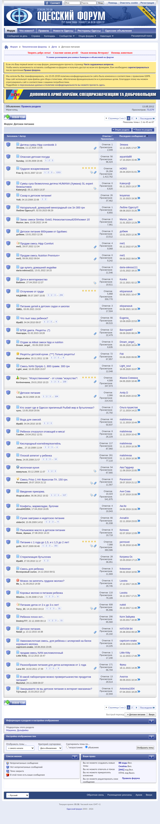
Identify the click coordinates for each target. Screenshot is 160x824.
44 (111, 419)
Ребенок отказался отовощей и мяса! (42, 431)
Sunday (20, 161)
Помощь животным (121, 52)
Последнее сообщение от (133, 136)
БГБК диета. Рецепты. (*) (35, 330)
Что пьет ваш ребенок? (34, 318)
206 (111, 616)
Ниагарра (21, 333)
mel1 (18, 246)
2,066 (110, 395)
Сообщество (65, 36)
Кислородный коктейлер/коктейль (40, 443)
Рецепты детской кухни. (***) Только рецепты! (47, 354)
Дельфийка (23, 730)
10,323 (109, 494)
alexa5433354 (23, 509)
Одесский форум (74, 809)
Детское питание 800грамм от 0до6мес (43, 231)
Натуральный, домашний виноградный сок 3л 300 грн (52, 207)
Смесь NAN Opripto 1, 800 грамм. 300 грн (45, 366)
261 (111, 455)
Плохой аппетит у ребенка (36, 455)
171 (111, 664)
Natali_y (20, 632)
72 (111, 354)
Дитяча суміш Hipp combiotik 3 (38, 144)
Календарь (49, 36)
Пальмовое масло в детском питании (42, 530)
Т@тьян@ (21, 691)
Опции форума (86, 36)
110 (111, 592)
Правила (44, 30)
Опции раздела (122, 130)
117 (111, 443)
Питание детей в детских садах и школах (45, 306)
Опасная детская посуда (35, 156)
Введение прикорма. (32, 491)
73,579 (150, 109)
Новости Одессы (63, 30)
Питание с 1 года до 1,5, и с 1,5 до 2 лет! (44, 542)
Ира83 (19, 322)
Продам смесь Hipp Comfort (37, 243)
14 (56, 459)
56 (111, 156)
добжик (20, 234)
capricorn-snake (24, 647)
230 (64, 381)
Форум (11, 30)
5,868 (110, 294)
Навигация (105, 36)
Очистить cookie (129, 3)
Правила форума (131, 778)
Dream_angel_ (23, 345)
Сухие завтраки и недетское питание (42, 518)
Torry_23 (20, 609)
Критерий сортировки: (49, 744)
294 (61, 295)
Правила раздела (31, 106)
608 (111, 604)
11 (61, 620)
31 (59, 608)
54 (111, 467)
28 (111, 556)
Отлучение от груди (32, 291)
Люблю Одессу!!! (25, 210)
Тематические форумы (34, 46)
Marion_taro (22, 222)
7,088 (110, 544)
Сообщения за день (17, 36)
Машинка (11, 730)
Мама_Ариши (23, 533)
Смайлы (123, 766)
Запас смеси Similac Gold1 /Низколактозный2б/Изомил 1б (55, 219)
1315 (58, 172)
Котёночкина (23, 382)
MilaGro (20, 597)
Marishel (20, 683)
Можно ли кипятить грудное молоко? (42, 580)
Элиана (20, 147)
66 (111, 318)
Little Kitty (21, 656)
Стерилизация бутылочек (35, 556)
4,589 (110, 380)
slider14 (20, 522)
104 (56, 396)
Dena (19, 459)
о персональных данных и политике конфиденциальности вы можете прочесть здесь (61, 85)
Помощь (112, 3)
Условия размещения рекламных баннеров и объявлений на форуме (80, 57)
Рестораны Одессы (89, 30)
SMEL (19, 309)
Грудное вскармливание (34, 168)
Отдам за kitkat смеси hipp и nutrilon (41, 342)
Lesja (19, 397)
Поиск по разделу (143, 130)
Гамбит (20, 434)
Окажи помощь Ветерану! (94, 52)
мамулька (21, 471)
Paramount (22, 482)
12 (111, 330)
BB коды (123, 762)
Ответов (106, 136)
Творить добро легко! (39, 52)
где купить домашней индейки (38, 267)
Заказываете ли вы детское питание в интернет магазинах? (56, 688)
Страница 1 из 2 (117, 118)
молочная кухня (29, 467)
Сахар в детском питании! (36, 195)
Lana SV (20, 669)
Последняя (147, 118)
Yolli (18, 199)
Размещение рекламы (119, 794)
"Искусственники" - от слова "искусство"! (53, 378)
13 (111, 676)
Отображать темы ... (16, 744)
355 (56, 545)
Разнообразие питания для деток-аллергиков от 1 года (53, 664)
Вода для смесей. (31, 419)
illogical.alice (23, 358)
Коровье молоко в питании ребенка (41, 592)
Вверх (151, 714)
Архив (139, 794)
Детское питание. (30, 628)
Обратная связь (95, 794)
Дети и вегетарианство (34, 279)
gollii (18, 546)
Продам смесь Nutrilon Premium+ (40, 255)
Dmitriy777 (21, 621)
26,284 (109, 171)
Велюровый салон (26, 572)
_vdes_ (20, 447)
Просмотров (107, 138)
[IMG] (121, 769)
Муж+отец (12, 109)
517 (64, 495)
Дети (54, 46)
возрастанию (74, 747)
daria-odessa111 (24, 270)
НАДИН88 (21, 295)
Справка (35, 36)
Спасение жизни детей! (65, 52)
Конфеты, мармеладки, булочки (39, 506)
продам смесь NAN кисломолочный (41, 652)
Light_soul (21, 369)
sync (18, 410)
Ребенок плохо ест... (32, 616)
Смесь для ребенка (32, 568)
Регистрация (147, 3)
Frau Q (19, 173)
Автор (23, 136)
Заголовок (12, 136)
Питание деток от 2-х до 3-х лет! (39, 604)
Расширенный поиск (141, 36)
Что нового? (26, 30)
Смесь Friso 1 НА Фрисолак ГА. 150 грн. (44, 479)
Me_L (19, 584)
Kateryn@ (21, 189)
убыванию (92, 747)
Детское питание (30, 392)
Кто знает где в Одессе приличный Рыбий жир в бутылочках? (57, 407)
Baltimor (20, 282)
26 (111, 195)
